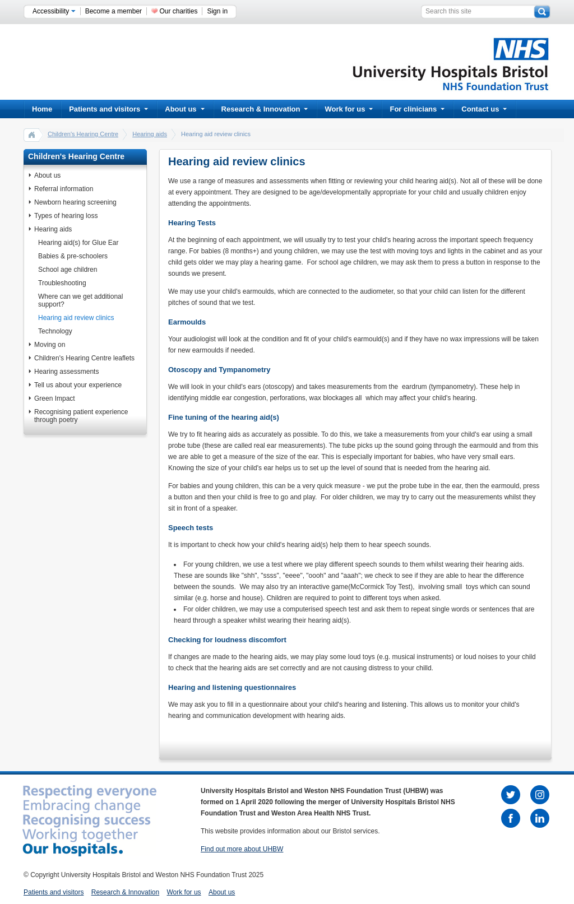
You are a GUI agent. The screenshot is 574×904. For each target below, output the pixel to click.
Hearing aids (149, 134)
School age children (67, 269)
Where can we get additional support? (80, 300)
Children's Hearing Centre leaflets (84, 358)
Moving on (49, 345)
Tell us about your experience (78, 385)
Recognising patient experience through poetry (81, 416)
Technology (55, 331)
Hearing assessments (66, 371)
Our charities (178, 11)
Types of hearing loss (66, 216)
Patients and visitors (108, 109)
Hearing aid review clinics (76, 318)
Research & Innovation (264, 109)
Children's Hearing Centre (83, 134)
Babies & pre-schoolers (73, 256)
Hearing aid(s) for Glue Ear (78, 243)
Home (42, 109)
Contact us (484, 109)
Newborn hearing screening (75, 202)
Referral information (63, 189)
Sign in (217, 11)
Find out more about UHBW (242, 849)
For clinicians (417, 109)
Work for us (349, 109)
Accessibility (54, 11)
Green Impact (54, 398)
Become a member (113, 11)
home (31, 134)
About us (184, 109)
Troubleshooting (62, 283)
